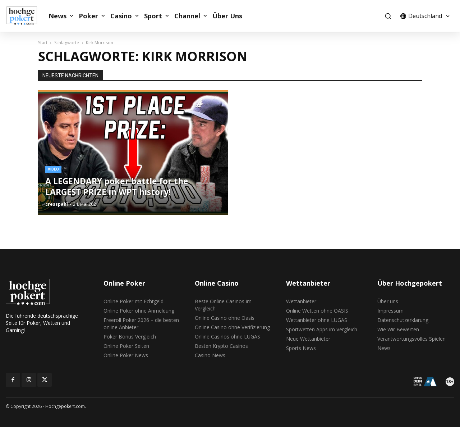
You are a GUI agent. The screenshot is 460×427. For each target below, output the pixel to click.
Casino (121, 16)
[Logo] (25, 15)
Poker (88, 16)
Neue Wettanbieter (308, 338)
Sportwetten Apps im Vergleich (321, 329)
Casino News (210, 355)
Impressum (390, 310)
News (57, 16)
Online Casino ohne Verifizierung (232, 327)
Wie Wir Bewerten (398, 329)
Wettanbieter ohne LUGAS (316, 320)
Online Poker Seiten (126, 345)
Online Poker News (126, 355)
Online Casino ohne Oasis (224, 317)
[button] (388, 16)
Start (42, 43)
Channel (187, 16)
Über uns (387, 301)
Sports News (301, 348)
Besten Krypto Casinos (221, 345)
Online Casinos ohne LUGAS (227, 336)
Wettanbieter (301, 301)
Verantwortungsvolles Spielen (411, 338)
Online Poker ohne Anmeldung (139, 310)
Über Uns (227, 16)
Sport (153, 16)
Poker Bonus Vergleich (130, 336)
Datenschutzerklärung (402, 320)
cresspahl (56, 204)
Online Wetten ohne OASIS (317, 310)
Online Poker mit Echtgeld (134, 301)
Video (53, 169)
